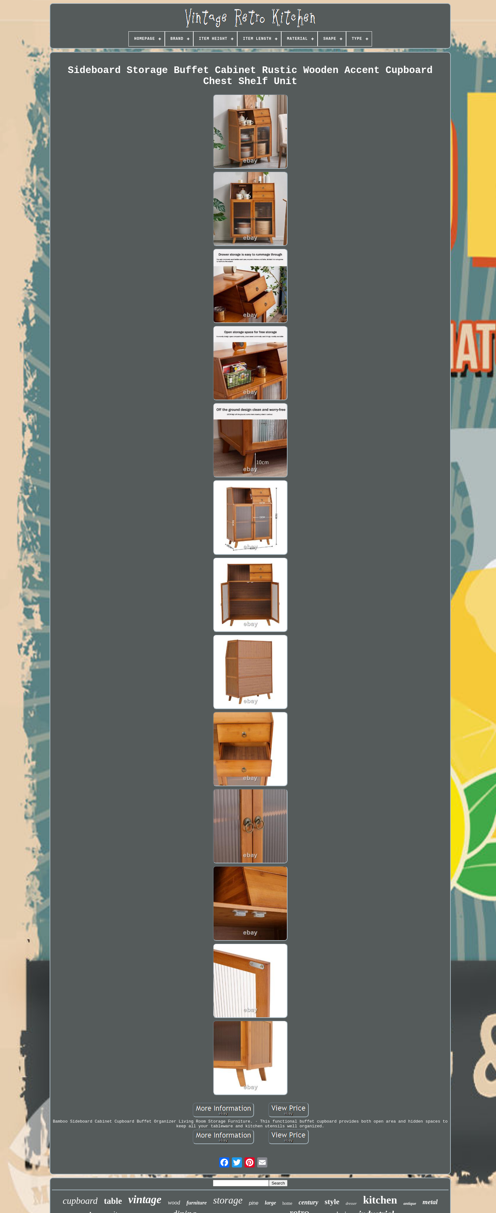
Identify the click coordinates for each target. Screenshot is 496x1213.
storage (228, 1200)
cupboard (80, 1201)
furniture (196, 1203)
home (287, 1203)
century (308, 1202)
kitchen (380, 1200)
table (113, 1201)
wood (174, 1202)
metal (430, 1202)
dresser (351, 1203)
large (270, 1203)
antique (409, 1203)
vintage (144, 1199)
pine (253, 1203)
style (332, 1202)
